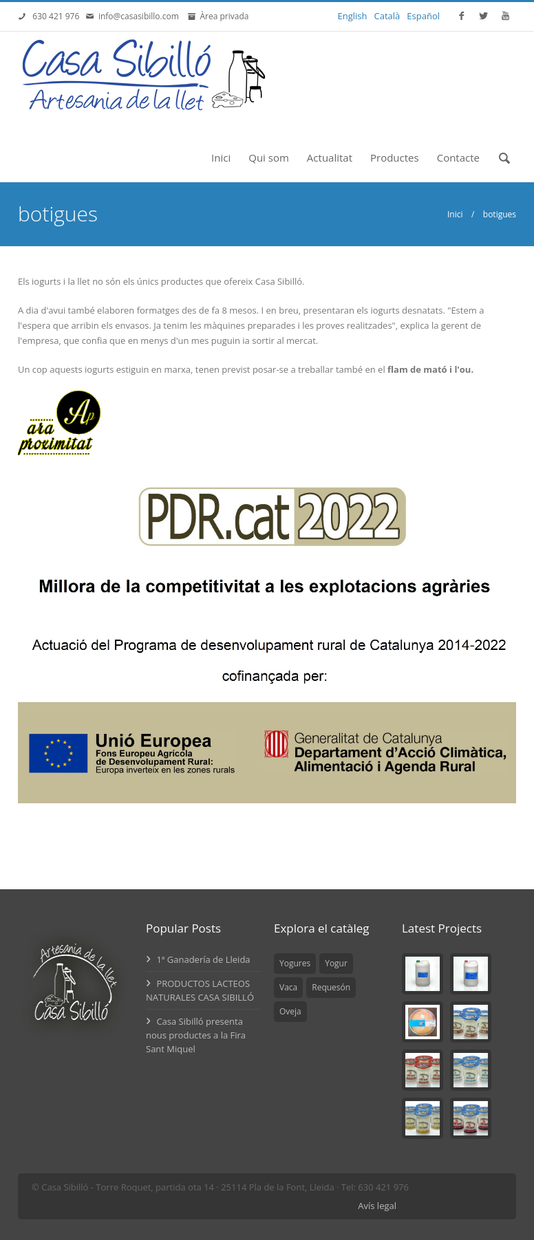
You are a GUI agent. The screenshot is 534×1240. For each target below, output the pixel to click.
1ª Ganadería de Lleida (198, 959)
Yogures (294, 963)
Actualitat (329, 157)
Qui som (268, 157)
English (352, 16)
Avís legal (377, 1205)
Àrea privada (221, 16)
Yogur (336, 963)
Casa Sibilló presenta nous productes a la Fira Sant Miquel (196, 1035)
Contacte (458, 157)
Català (387, 16)
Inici (221, 157)
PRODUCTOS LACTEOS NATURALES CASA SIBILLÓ (200, 990)
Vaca (288, 987)
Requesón (331, 987)
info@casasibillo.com (141, 16)
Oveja (290, 1011)
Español (423, 16)
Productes (394, 157)
